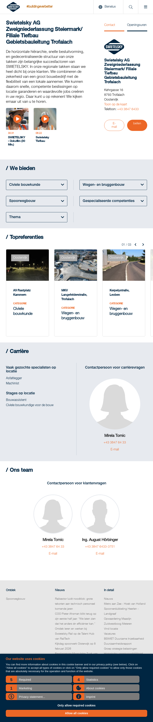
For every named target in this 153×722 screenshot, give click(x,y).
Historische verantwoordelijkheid (123, 652)
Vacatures (110, 632)
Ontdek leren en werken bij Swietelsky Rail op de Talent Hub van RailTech (74, 632)
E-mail (114, 125)
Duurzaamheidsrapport (117, 642)
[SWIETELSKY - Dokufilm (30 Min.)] (17, 127)
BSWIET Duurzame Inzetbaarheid (124, 637)
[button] (39, 679)
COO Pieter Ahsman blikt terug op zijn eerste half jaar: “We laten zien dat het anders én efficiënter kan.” (75, 617)
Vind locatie (111, 627)
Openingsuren (137, 25)
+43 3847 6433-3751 (100, 544)
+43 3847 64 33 (115, 440)
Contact (109, 25)
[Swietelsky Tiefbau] (45, 127)
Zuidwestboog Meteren (118, 622)
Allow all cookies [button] (76, 713)
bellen (137, 123)
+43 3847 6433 (128, 109)
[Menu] (145, 7)
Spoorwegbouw (15, 597)
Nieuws (108, 597)
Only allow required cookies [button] (76, 705)
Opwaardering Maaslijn (117, 617)
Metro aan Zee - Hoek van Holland (124, 602)
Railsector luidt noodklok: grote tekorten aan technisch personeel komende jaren (75, 602)
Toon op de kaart (115, 104)
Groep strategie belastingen (120, 647)
